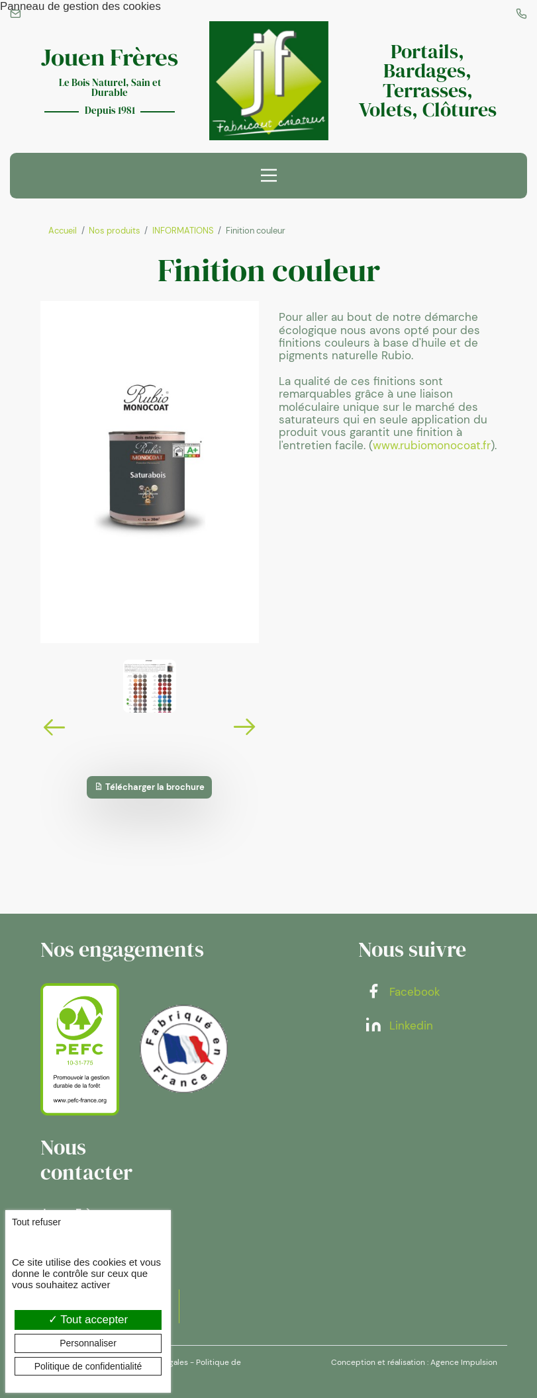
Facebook (402, 991)
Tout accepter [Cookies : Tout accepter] (88, 1319)
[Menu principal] (269, 175)
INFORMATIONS (183, 230)
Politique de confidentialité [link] (88, 1366)
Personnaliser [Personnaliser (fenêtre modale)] (88, 1343)
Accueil (62, 230)
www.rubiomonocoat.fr (432, 445)
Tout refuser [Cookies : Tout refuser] (36, 1222)
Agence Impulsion (463, 1362)
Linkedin (399, 1025)
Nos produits (114, 230)
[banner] (268, 80)
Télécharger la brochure (150, 787)
